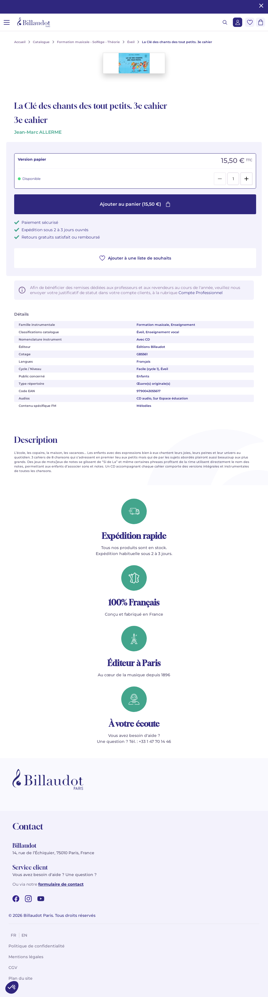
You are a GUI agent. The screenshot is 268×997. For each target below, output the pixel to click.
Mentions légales (25, 956)
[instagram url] (28, 898)
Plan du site (20, 978)
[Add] (246, 179)
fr (13, 935)
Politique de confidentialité (36, 946)
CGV (12, 967)
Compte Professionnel (200, 292)
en (24, 935)
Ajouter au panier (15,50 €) (135, 204)
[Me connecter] (237, 22)
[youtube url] (40, 898)
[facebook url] (15, 898)
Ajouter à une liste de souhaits (135, 258)
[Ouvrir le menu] (7, 22)
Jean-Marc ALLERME (38, 132)
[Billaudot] (33, 22)
